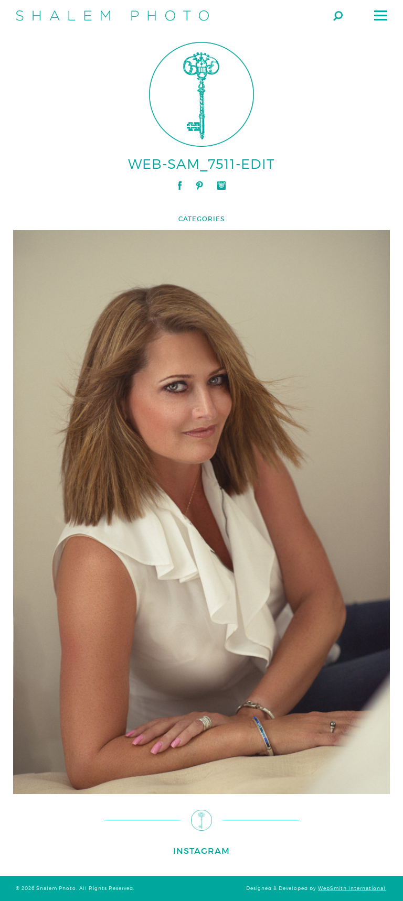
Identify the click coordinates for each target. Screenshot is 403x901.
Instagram (221, 185)
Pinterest (199, 185)
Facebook (180, 185)
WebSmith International (352, 888)
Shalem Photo (112, 15)
